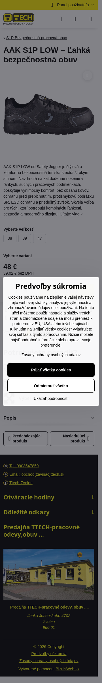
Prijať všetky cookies (51, 370)
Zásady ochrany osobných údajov (51, 354)
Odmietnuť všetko (51, 386)
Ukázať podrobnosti (51, 398)
